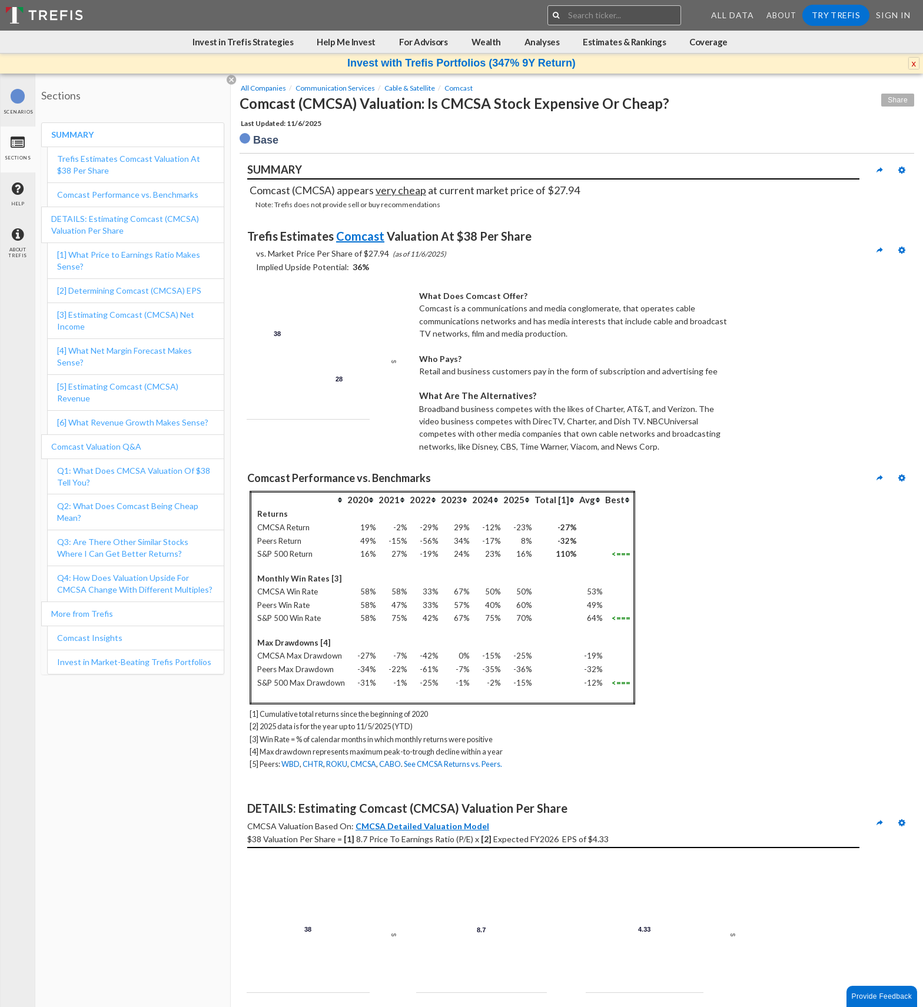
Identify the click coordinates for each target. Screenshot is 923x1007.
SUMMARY (72, 134)
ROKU (336, 764)
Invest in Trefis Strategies (242, 41)
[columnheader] (299, 500)
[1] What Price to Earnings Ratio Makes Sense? (128, 260)
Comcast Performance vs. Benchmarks (127, 195)
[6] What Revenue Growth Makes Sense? (132, 422)
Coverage (708, 41)
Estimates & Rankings (624, 41)
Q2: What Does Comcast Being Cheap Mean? (127, 512)
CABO (390, 764)
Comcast (458, 88)
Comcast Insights (89, 638)
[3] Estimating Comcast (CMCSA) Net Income (125, 320)
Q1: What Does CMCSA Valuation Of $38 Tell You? (133, 476)
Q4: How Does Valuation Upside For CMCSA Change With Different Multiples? (135, 583)
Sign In (893, 15)
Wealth (486, 41)
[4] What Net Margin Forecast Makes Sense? (124, 356)
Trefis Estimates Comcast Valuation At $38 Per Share (128, 164)
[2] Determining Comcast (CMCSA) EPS (129, 290)
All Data (732, 15)
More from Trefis (82, 614)
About (781, 15)
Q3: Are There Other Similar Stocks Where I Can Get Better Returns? (122, 548)
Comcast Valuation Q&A (96, 446)
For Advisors (423, 41)
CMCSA (363, 764)
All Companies (263, 88)
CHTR (313, 764)
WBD (290, 764)
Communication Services (335, 88)
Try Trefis (836, 15)
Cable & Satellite (409, 88)
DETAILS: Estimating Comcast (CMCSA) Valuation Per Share (125, 224)
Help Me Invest (346, 41)
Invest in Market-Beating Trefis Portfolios (134, 662)
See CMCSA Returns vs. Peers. (453, 764)
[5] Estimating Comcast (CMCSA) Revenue (117, 392)
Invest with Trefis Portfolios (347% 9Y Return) (461, 63)
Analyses (541, 41)
